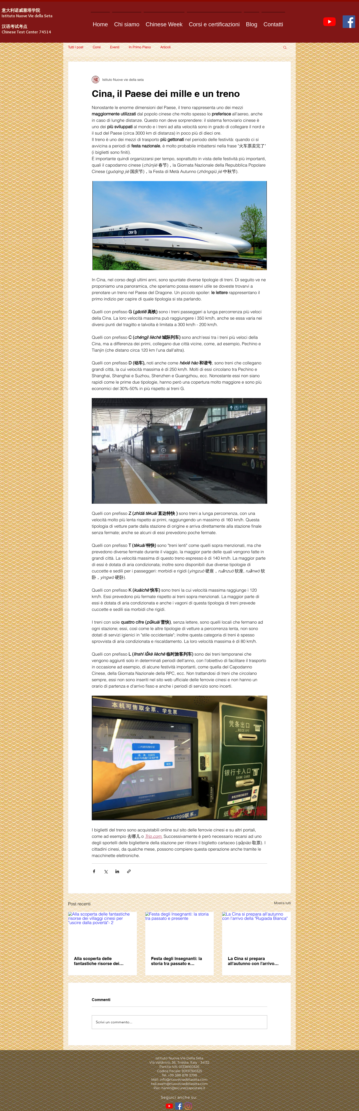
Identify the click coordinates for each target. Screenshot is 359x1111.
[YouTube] (329, 21)
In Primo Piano (140, 47)
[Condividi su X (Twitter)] (105, 871)
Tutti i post (75, 47)
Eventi (114, 47)
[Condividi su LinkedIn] (117, 871)
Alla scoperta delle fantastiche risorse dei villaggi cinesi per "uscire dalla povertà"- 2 (100, 961)
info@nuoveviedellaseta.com (183, 1079)
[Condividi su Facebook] (94, 871)
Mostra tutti (282, 903)
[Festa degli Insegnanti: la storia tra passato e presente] (179, 931)
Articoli (165, 47)
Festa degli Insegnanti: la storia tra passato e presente (176, 961)
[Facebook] (349, 21)
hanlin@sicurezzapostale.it (183, 1088)
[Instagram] (188, 1106)
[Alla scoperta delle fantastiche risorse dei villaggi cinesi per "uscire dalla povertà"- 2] (102, 931)
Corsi (97, 47)
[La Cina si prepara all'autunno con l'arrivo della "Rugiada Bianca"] (256, 931)
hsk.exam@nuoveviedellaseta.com (179, 1084)
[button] (285, 47)
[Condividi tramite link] (129, 871)
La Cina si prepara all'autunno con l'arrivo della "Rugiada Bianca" (251, 961)
